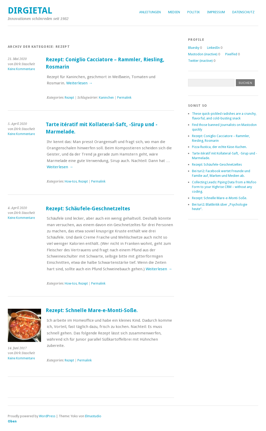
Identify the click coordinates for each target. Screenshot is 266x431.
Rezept (69, 97)
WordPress (47, 416)
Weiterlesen (79, 83)
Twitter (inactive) (200, 61)
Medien (174, 12)
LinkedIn (213, 48)
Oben (12, 421)
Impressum (216, 12)
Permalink (124, 97)
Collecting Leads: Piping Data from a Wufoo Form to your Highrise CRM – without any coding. (224, 186)
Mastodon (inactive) (202, 54)
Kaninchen (106, 97)
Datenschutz (243, 12)
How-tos (71, 181)
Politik (193, 12)
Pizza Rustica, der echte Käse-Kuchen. (219, 147)
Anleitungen (150, 12)
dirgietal (30, 10)
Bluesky (193, 48)
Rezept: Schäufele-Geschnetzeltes (88, 209)
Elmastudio (93, 416)
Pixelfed (231, 54)
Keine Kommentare (21, 69)
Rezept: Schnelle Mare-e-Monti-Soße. (92, 310)
